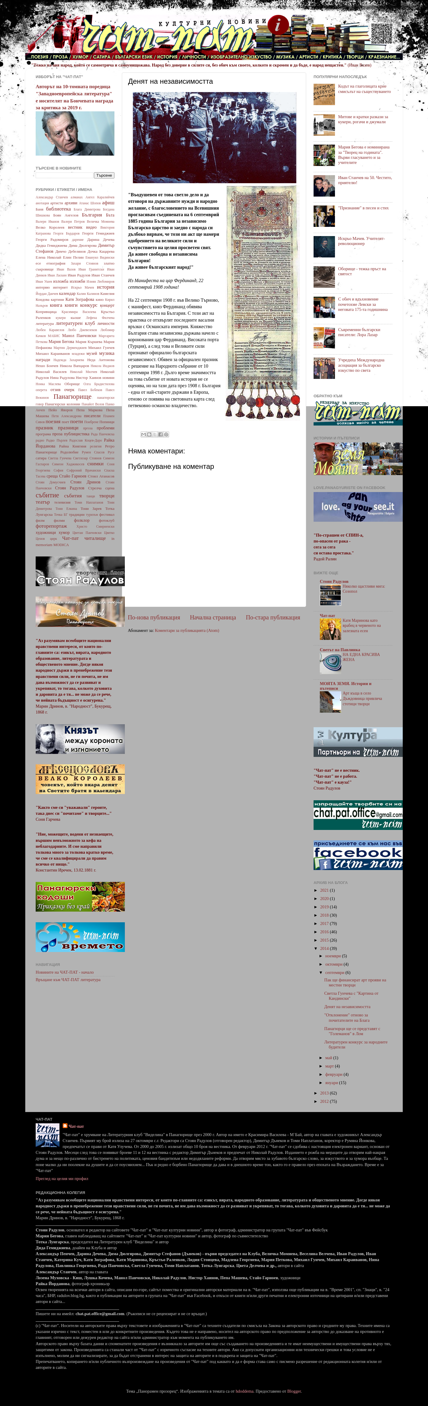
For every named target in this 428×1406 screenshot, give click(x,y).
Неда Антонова (100, 360)
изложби (77, 281)
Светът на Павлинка (340, 649)
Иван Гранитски (91, 269)
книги (71, 305)
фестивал (106, 514)
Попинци (106, 422)
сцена (109, 488)
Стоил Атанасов (101, 476)
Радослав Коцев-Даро (85, 440)
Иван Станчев (103, 275)
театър (43, 502)
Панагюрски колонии (62, 404)
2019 (325, 906)
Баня (39, 209)
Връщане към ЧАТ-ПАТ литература (68, 979)
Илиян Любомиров (100, 281)
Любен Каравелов (50, 330)
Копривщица (46, 311)
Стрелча (94, 488)
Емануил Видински (99, 257)
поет (65, 422)
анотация (42, 203)
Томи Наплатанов (89, 502)
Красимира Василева (79, 312)
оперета (41, 390)
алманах (77, 197)
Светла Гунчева (60, 458)
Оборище (72, 384)
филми (59, 520)
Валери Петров (73, 221)
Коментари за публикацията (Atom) (187, 630)
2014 (325, 948)
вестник (75, 227)
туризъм (92, 514)
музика (106, 353)
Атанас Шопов (90, 203)
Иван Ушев (44, 281)
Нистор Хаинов (88, 377)
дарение (78, 239)
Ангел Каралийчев (100, 197)
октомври (334, 964)
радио (40, 440)
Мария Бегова (61, 341)
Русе (111, 452)
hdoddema (245, 1391)
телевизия (62, 502)
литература (45, 323)
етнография (55, 263)
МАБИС (54, 336)
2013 (325, 1093)
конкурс (88, 305)
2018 (325, 915)
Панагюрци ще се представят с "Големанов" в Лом (352, 1031)
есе (38, 263)
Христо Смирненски (95, 526)
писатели (92, 415)
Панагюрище (73, 396)
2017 (325, 923)
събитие (47, 495)
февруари (334, 1074)
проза (57, 433)
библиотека (58, 209)
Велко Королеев (50, 227)
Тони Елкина (66, 508)
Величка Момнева (100, 221)
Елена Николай (48, 257)
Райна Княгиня (72, 446)
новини (108, 377)
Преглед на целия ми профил (62, 1178)
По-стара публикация (273, 617)
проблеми (105, 428)
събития (73, 496)
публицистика (76, 433)
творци (106, 496)
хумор (64, 532)
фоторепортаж (51, 526)
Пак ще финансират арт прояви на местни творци (355, 982)
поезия (52, 421)
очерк (69, 389)
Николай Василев (51, 371)
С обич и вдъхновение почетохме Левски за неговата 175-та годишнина (363, 304)
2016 (325, 931)
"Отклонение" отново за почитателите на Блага (346, 1017)
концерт (107, 305)
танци (90, 496)
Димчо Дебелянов (70, 251)
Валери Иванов (47, 221)
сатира (41, 458)
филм (40, 520)
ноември (333, 955)
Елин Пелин (73, 257)
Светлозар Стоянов (87, 458)
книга (56, 305)
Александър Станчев (52, 197)
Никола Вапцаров (74, 365)
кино (100, 299)
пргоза (88, 428)
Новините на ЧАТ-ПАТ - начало (65, 972)
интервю (43, 287)
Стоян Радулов (69, 487)
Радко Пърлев (56, 440)
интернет (60, 287)
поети (76, 421)
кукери (61, 318)
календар (67, 293)
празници (68, 428)
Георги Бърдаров (67, 233)
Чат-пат (70, 538)
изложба (60, 281)
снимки (95, 463)
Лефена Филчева (100, 318)
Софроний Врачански (84, 470)
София (58, 470)
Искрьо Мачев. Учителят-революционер (361, 241)
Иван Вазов (66, 269)
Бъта (110, 215)
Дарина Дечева (100, 239)
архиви (70, 202)
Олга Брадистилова (99, 384)
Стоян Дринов (85, 482)
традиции (76, 514)
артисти (56, 203)
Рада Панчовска (102, 434)
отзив (56, 389)
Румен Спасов (93, 452)
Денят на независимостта (347, 1006)
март (330, 1066)
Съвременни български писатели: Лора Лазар (359, 332)
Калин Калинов (88, 293)
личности (105, 323)
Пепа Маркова (89, 410)
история (105, 287)
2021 (325, 890)
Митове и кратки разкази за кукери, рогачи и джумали (363, 119)
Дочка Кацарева (101, 251)
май (329, 1057)
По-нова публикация (154, 617)
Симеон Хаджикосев (68, 464)
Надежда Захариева (69, 360)
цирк (53, 538)
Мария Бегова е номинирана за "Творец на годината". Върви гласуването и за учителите (364, 155)
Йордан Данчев (47, 293)
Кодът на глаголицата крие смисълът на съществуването (364, 89)
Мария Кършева (88, 341)
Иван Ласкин (57, 275)
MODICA (61, 545)
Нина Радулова (62, 377)
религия (96, 446)
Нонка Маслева (48, 384)
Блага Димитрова (87, 209)
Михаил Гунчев (101, 347)
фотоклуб (106, 520)
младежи (78, 353)
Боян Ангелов (65, 215)
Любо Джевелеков (82, 330)
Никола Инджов (102, 366)
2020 (325, 898)
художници (46, 532)
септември (335, 972)
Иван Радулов (79, 275)
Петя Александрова (66, 416)
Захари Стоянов (84, 263)
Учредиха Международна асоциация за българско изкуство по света (361, 365)
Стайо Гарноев (72, 476)
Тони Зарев (91, 508)
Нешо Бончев (47, 365)
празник (44, 428)
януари (332, 1082)
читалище (95, 538)
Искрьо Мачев (82, 287)
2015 (325, 940)
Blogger (294, 1391)
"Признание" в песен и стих (363, 207)
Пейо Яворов (60, 410)
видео (91, 227)
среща (52, 476)
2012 (325, 1101)
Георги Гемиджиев (98, 233)
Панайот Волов (92, 404)
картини (57, 299)
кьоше (76, 317)
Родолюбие (69, 452)
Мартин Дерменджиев (70, 347)
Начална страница (213, 617)
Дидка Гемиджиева (51, 245)
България (92, 215)
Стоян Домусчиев (50, 482)
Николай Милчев (83, 372)
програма (43, 434)
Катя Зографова (79, 299)
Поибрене (91, 422)
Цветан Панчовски (87, 532)
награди (43, 359)
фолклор (81, 520)
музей (91, 353)
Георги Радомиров (52, 239)
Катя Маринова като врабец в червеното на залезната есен (362, 625)
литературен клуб (75, 323)
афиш (108, 202)
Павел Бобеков (90, 390)
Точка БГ (61, 514)
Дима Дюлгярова (83, 245)
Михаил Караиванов (53, 353)
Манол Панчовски (79, 335)
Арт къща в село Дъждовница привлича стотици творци (362, 698)
